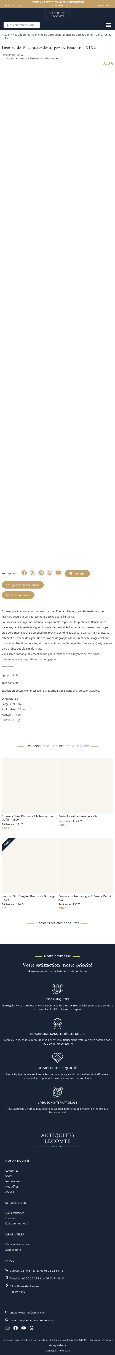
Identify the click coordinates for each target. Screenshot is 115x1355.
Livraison (11, 1218)
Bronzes (21, 58)
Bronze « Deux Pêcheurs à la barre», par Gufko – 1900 (27, 817)
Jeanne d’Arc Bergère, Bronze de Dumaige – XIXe (28, 897)
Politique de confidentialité (64, 1340)
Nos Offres (11, 1186)
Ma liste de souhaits (17, 1244)
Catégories (11, 1170)
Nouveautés (12, 1181)
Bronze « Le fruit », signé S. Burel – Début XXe (84, 897)
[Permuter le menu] (108, 25)
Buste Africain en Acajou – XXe (78, 816)
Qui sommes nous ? (17, 1223)
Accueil (6, 34)
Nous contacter (12, 5)
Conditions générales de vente (19, 1340)
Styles (8, 1176)
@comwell (107, 1340)
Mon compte (104, 5)
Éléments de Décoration (46, 34)
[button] (24, 572)
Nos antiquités (21, 34)
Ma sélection (61, 5)
